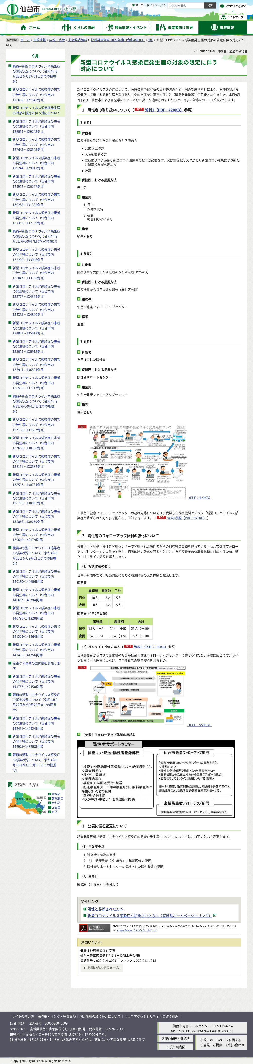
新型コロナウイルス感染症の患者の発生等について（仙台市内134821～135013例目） (36, 327)
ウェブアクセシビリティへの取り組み (151, 1016)
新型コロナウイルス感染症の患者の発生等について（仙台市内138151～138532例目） (36, 461)
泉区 (54, 812)
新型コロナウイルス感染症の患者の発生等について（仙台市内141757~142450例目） (36, 681)
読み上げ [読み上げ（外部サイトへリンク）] (162, 5)
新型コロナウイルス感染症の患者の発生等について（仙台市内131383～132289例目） (36, 217)
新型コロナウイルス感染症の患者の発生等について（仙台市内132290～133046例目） (36, 254)
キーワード (140, 17)
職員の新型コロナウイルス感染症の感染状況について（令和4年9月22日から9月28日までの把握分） (36, 702)
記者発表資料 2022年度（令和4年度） (118, 39)
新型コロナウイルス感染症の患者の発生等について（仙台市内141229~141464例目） (36, 631)
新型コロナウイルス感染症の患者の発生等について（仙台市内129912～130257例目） (36, 181)
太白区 (56, 807)
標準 (197, 5)
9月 (150, 39)
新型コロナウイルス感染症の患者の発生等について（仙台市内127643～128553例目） (36, 144)
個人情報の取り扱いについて (100, 1016)
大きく (190, 11)
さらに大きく (206, 11)
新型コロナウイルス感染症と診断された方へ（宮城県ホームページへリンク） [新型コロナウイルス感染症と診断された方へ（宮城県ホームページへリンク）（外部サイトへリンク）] (149, 915)
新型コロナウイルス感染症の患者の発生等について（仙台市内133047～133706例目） (36, 272)
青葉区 (56, 794)
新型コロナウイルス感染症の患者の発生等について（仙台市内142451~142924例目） (36, 722)
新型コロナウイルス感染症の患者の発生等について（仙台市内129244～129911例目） (36, 162)
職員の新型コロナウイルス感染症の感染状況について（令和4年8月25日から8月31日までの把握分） (36, 74)
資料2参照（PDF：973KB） (187, 517)
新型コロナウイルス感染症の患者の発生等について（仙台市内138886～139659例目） (36, 516)
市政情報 (39, 39)
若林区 (56, 803)
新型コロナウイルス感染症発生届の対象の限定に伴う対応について (36, 110)
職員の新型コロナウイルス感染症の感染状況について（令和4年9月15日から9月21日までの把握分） (36, 555)
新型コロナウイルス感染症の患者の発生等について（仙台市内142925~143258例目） (36, 741)
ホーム (25, 39)
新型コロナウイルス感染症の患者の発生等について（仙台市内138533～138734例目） (36, 479)
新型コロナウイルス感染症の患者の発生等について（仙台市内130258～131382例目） (36, 199)
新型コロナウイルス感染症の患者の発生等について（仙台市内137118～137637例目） (36, 424)
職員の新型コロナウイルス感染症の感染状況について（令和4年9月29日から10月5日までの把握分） (36, 762)
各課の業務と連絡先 (176, 1038)
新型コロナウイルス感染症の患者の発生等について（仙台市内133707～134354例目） (36, 291)
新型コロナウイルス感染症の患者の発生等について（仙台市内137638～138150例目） (36, 443)
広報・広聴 (57, 39)
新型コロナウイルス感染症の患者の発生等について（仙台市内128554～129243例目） (36, 126)
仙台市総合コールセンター (192, 1025)
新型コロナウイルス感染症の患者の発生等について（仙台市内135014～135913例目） (36, 346)
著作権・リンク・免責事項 (57, 1016)
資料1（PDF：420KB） (164, 109)
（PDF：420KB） (150, 462)
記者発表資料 (77, 39)
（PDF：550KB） (150, 696)
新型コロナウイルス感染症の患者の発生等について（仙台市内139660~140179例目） (36, 534)
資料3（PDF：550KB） (151, 646)
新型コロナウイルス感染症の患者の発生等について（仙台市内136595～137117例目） (36, 382)
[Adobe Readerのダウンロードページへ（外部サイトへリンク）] (94, 926)
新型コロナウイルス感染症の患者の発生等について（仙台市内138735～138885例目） (36, 497)
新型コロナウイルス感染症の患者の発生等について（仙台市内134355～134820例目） (36, 309)
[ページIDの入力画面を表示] (152, 17)
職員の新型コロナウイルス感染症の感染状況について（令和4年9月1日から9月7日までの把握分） (36, 236)
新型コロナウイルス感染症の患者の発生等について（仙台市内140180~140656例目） (36, 576)
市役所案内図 (175, 1046)
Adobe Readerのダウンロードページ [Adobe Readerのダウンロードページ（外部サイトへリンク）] (136, 930)
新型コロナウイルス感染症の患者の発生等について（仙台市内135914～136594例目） (36, 364)
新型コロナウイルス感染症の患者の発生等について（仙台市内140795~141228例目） (36, 612)
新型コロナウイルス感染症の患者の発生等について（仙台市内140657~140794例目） (36, 594)
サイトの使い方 (23, 1016)
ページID (158, 17)
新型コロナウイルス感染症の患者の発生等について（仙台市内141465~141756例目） (36, 649)
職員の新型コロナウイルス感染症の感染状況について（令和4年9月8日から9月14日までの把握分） (36, 404)
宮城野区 (57, 798)
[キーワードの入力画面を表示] (133, 17)
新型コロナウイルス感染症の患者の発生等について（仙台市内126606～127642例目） (36, 94)
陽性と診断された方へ (105, 909)
